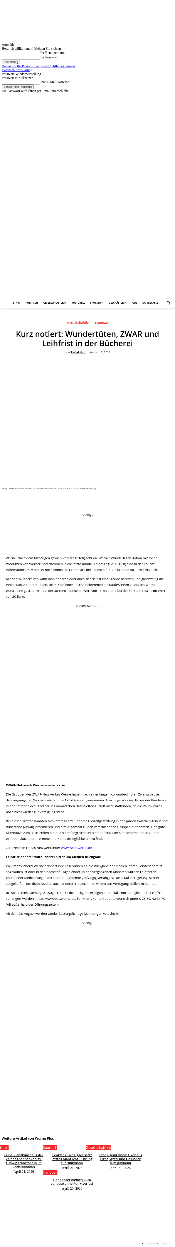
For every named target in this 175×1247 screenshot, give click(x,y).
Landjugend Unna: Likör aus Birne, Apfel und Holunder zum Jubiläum (120, 1158)
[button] (168, 303)
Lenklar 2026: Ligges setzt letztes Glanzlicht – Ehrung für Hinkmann (72, 1158)
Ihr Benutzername (52, 53)
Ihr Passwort (49, 57)
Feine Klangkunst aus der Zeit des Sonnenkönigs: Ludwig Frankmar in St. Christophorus (23, 1158)
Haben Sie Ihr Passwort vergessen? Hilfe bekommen (38, 66)
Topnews (101, 323)
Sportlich (50, 1147)
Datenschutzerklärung (17, 70)
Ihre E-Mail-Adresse (54, 82)
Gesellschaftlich (79, 323)
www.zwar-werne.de (76, 847)
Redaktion (78, 352)
